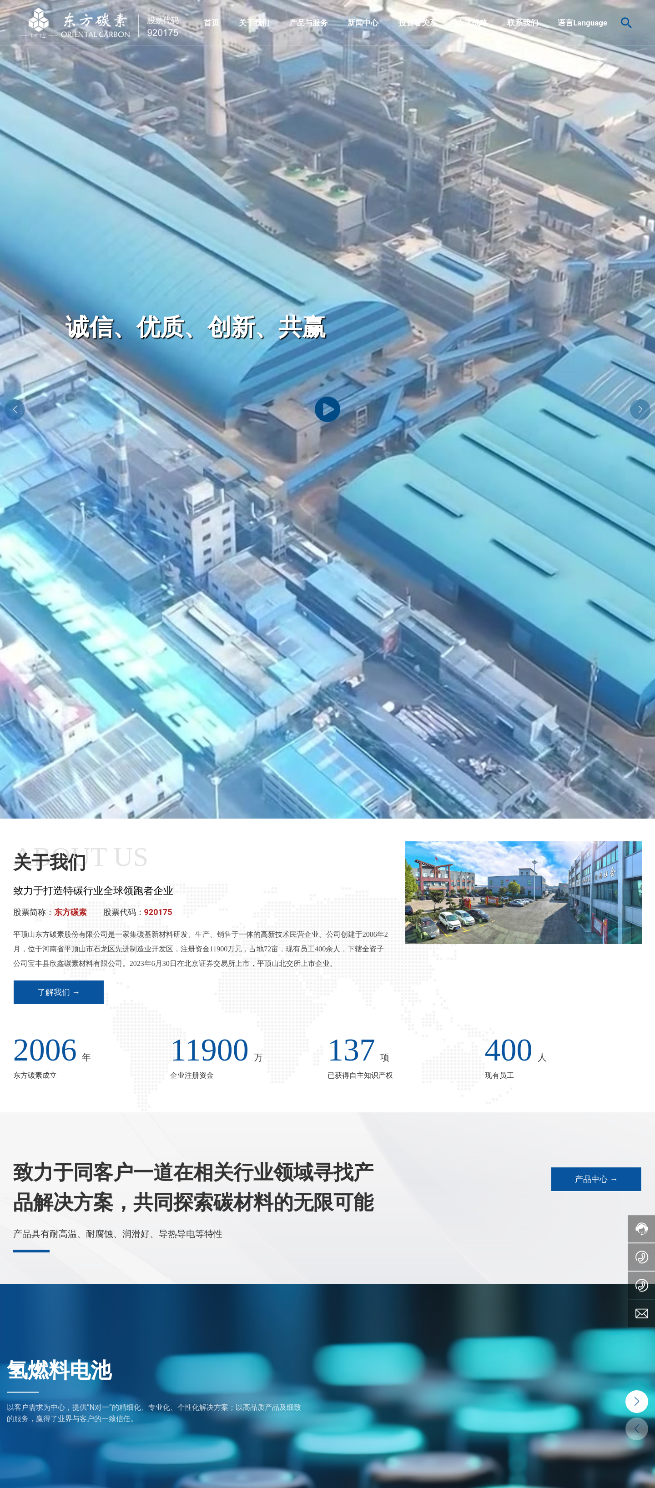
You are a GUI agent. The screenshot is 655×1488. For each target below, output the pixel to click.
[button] (640, 409)
